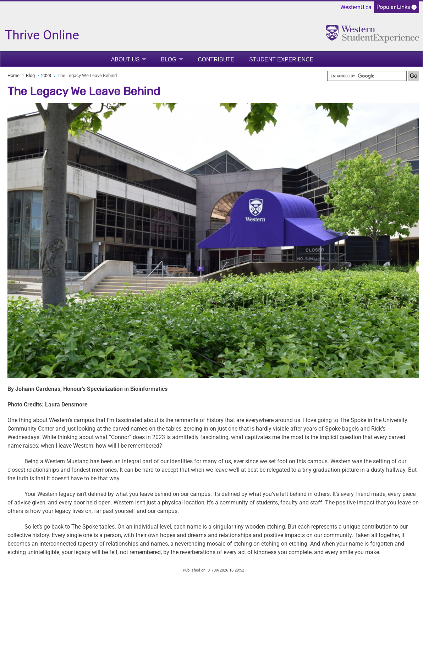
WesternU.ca (356, 7)
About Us (125, 59)
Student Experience (281, 59)
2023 (46, 75)
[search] (367, 76)
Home (13, 75)
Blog (168, 59)
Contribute (216, 59)
